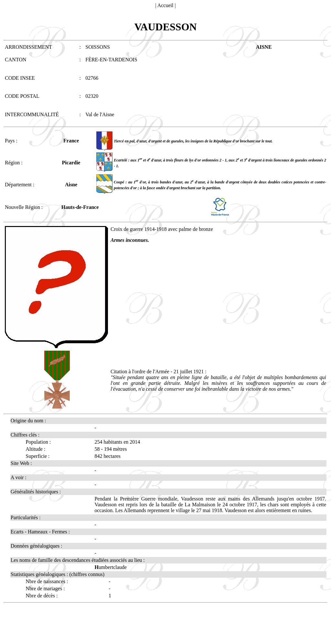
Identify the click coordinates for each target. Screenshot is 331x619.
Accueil (165, 5)
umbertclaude (110, 567)
